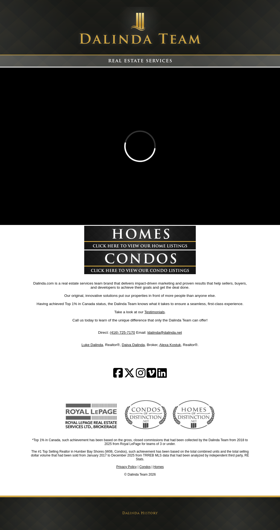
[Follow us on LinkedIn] (162, 376)
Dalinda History (140, 513)
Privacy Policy (126, 467)
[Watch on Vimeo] (151, 376)
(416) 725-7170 (122, 332)
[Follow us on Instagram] (140, 376)
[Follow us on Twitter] (129, 376)
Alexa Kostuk (170, 345)
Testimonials (154, 312)
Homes (158, 467)
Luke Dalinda (92, 345)
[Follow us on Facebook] (118, 376)
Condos (145, 467)
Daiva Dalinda (133, 345)
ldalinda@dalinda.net (164, 332)
